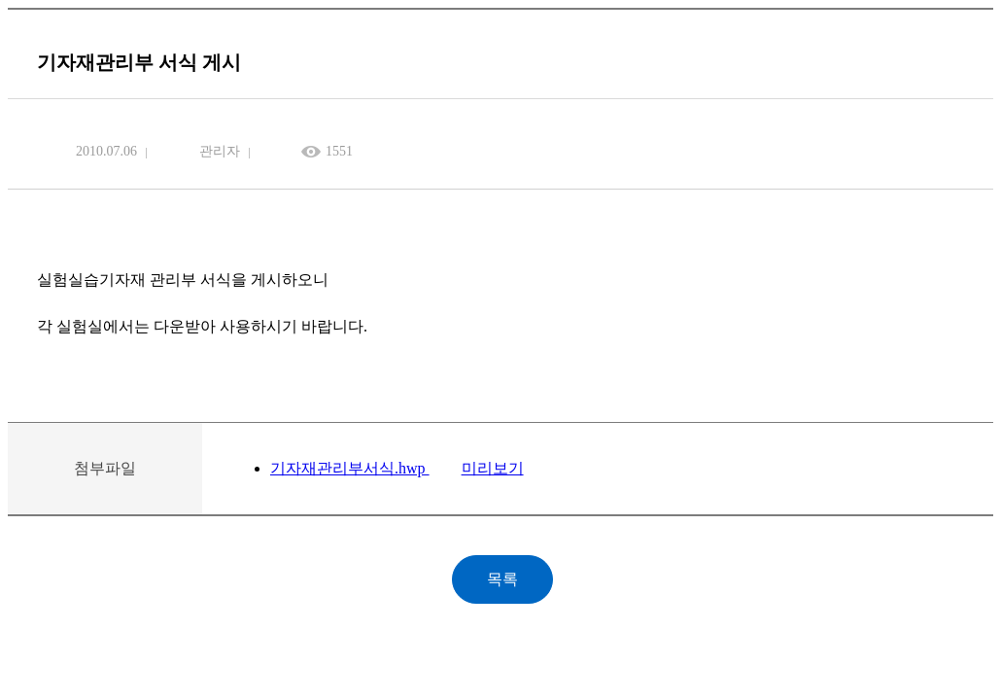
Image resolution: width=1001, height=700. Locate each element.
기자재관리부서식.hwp (350, 468)
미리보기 (493, 468)
